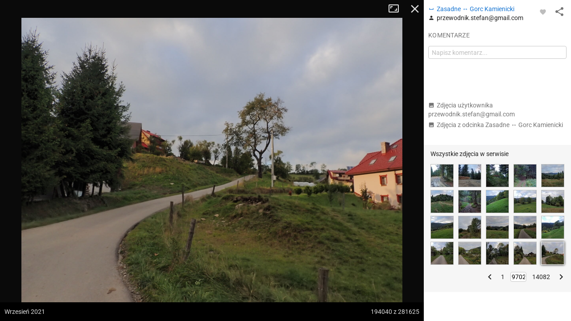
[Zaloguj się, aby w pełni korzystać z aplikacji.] (543, 11)
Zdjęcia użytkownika (471, 110)
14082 (541, 276)
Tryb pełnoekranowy (397, 9)
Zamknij (415, 9)
